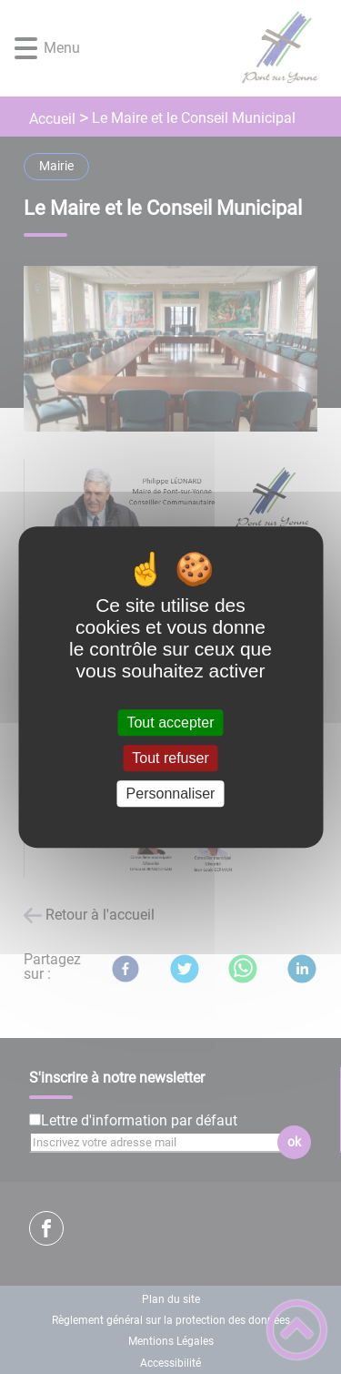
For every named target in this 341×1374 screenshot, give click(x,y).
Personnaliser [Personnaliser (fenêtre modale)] (171, 793)
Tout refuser (170, 758)
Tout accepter (170, 722)
